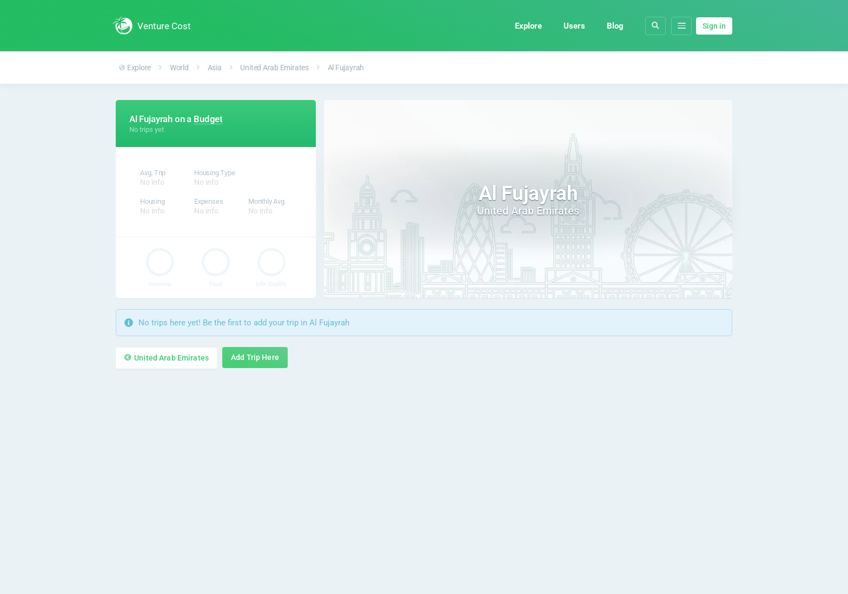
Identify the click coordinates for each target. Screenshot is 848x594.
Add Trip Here (255, 357)
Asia (215, 67)
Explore (528, 26)
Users (574, 26)
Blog (615, 26)
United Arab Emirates (274, 67)
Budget (208, 119)
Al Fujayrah (346, 67)
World (179, 67)
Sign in (714, 26)
